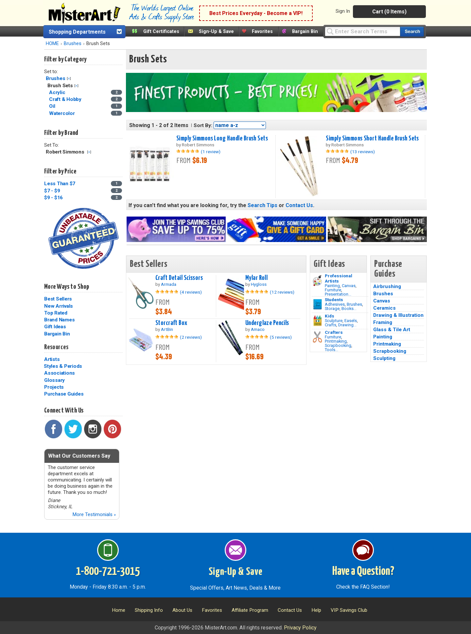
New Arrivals (58, 306)
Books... (349, 308)
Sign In (343, 11)
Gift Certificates (161, 31)
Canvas (349, 285)
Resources (56, 347)
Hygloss (259, 284)
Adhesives (335, 304)
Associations (59, 373)
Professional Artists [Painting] (338, 278)
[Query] (362, 31)
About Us (182, 610)
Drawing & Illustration (398, 315)
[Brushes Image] (317, 304)
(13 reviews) (362, 151)
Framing (382, 322)
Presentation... (338, 294)
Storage (332, 308)
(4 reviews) (191, 292)
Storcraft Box (171, 323)
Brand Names (59, 320)
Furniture (333, 289)
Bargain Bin (305, 31)
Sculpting (384, 358)
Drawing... (347, 324)
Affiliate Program (250, 610)
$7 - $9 (52, 191)
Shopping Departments (77, 32)
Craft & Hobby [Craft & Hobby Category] (66, 99)
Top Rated (55, 313)
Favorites (262, 31)
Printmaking (336, 341)
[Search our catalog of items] (412, 31)
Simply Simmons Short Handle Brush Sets (372, 138)
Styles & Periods (63, 366)
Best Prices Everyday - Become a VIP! (256, 13)
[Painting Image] (317, 280)
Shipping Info (149, 610)
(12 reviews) (282, 292)
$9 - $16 (53, 198)
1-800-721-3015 (108, 571)
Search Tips (262, 205)
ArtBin (167, 329)
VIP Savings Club (349, 610)
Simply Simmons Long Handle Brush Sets (222, 138)
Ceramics (384, 308)
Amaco (258, 329)
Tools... (331, 349)
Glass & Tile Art (391, 330)
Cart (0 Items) (389, 11)
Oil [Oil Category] (52, 106)
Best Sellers (58, 299)
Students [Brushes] (334, 299)
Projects (54, 387)
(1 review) (210, 151)
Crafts (330, 324)
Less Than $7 (59, 184)
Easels (350, 320)
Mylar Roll (256, 278)
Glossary (54, 380)
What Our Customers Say (79, 456)
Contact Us (299, 205)
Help (316, 610)
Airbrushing (387, 286)
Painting (332, 285)
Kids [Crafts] (329, 315)
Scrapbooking (338, 345)
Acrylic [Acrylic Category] (57, 92)
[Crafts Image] (317, 321)
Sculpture (333, 320)
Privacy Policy (300, 628)
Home (118, 610)
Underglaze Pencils (267, 323)
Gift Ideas (55, 327)
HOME (52, 43)
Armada (168, 284)
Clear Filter (69, 78)
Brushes (72, 43)
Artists (52, 359)
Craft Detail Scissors (179, 278)
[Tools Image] (317, 337)
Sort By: (203, 125)
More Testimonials (94, 514)
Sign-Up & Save (216, 31)
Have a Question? (363, 571)
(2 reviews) (191, 337)
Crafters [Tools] (334, 332)
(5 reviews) (281, 337)
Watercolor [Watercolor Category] (62, 113)
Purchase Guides (63, 394)
